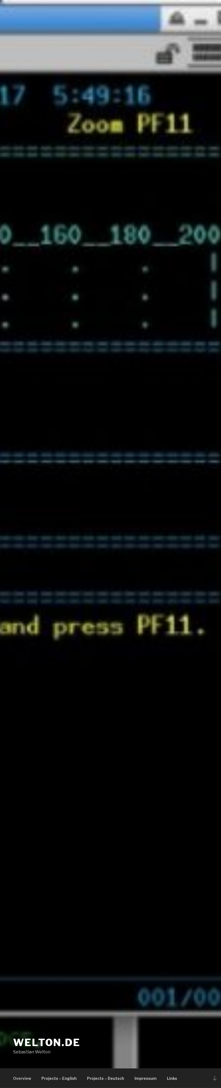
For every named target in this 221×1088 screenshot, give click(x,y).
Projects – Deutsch (105, 1078)
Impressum (146, 1078)
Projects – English (59, 1078)
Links (172, 1078)
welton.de (46, 1043)
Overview (22, 1078)
